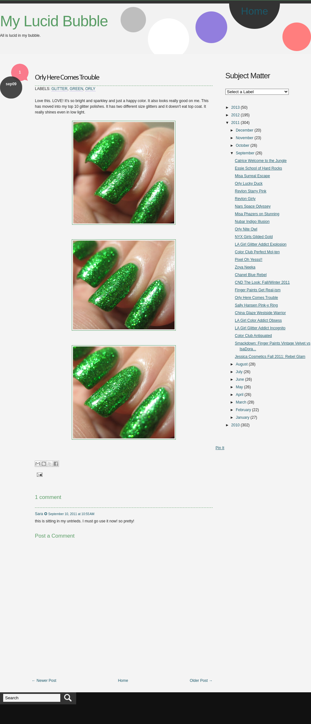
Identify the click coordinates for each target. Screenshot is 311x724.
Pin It (219, 448)
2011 (235, 122)
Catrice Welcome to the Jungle (261, 160)
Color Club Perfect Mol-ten (257, 252)
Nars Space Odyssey (253, 206)
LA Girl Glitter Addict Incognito (260, 328)
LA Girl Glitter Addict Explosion (261, 244)
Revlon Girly (245, 199)
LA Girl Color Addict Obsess (258, 320)
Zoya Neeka (245, 267)
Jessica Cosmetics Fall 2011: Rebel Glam (270, 356)
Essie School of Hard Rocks (258, 168)
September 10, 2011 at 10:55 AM (71, 514)
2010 (235, 425)
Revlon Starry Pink (250, 191)
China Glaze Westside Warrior (260, 313)
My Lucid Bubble (54, 21)
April (239, 394)
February (243, 410)
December (244, 130)
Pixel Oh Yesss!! (248, 259)
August (242, 364)
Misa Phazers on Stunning (257, 214)
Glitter (59, 89)
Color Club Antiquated (253, 335)
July (239, 372)
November (244, 138)
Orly (90, 89)
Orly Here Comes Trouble (67, 77)
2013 (235, 107)
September (245, 153)
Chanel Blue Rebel (251, 275)
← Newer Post (44, 680)
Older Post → (201, 680)
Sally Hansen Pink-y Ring (256, 305)
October (242, 145)
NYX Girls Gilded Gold (254, 237)
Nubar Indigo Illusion (252, 221)
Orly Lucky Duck (248, 183)
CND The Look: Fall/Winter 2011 (262, 282)
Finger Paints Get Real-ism (258, 290)
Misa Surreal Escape (252, 176)
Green (76, 89)
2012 (235, 115)
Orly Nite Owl (246, 229)
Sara (39, 514)
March (241, 402)
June (240, 379)
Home (254, 11)
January (242, 417)
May (239, 387)
